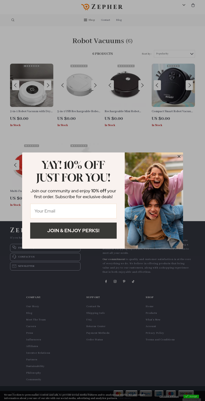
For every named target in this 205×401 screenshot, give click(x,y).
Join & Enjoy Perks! (73, 230)
